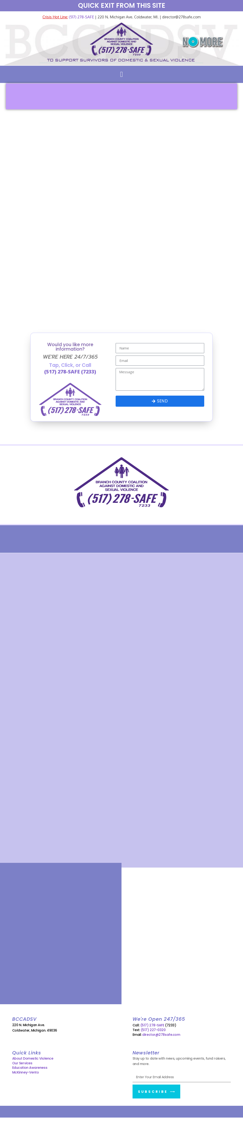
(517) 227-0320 (153, 1030)
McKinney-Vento (25, 1072)
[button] (121, 74)
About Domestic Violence (32, 1058)
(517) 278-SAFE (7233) (70, 371)
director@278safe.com (161, 1034)
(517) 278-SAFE (81, 17)
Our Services (22, 1063)
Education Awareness (29, 1067)
